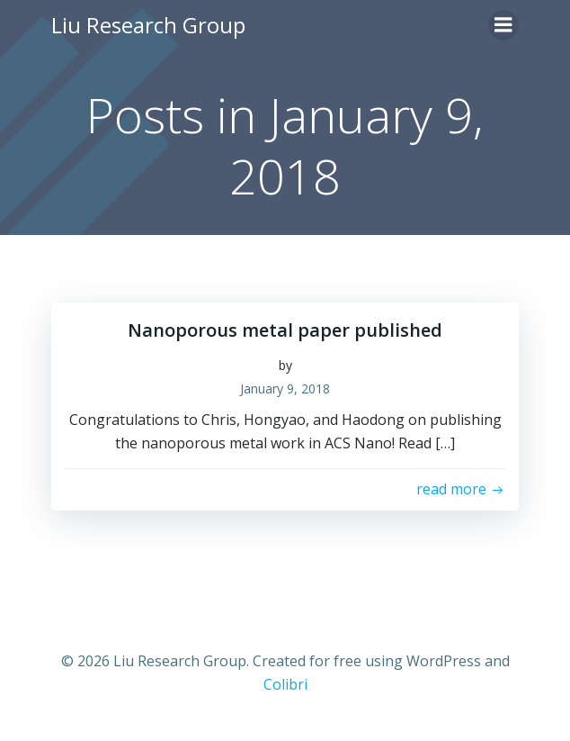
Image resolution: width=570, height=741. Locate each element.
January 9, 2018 (285, 388)
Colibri (285, 684)
